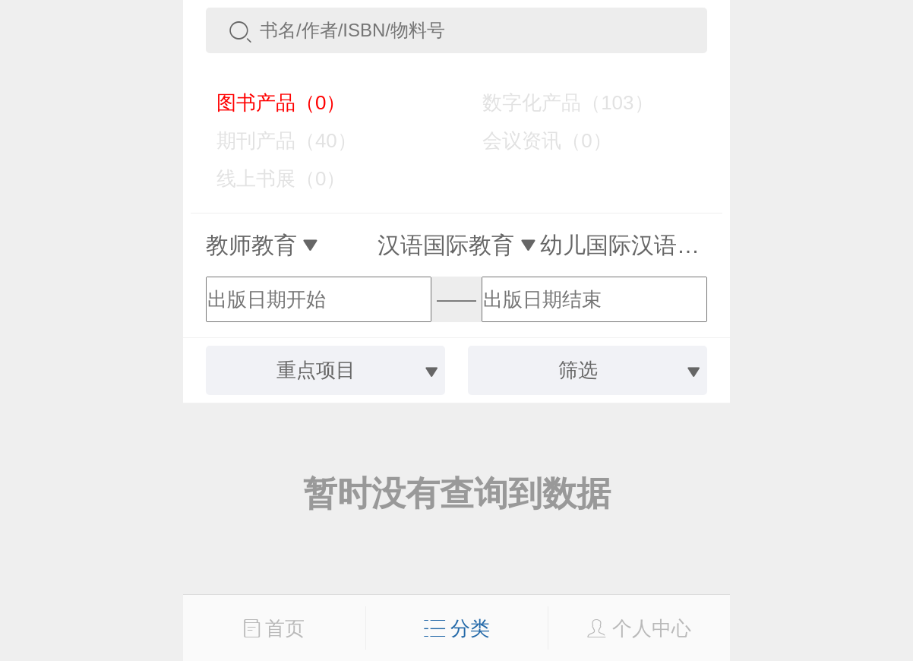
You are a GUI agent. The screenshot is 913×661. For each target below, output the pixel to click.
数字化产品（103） (556, 102)
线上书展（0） (270, 178)
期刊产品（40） (275, 140)
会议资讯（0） (535, 140)
